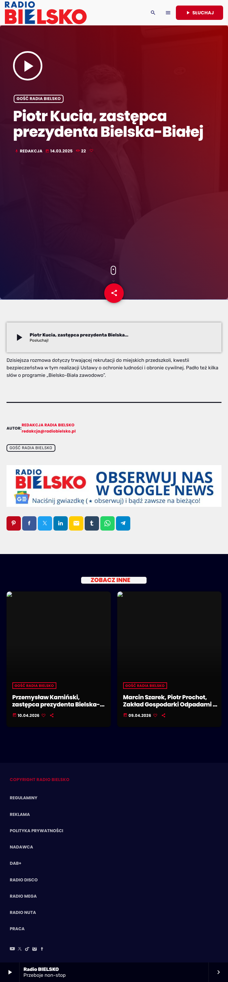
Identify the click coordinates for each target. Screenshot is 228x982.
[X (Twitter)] (19, 949)
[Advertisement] (114, 210)
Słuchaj (199, 12)
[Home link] (46, 12)
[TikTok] (27, 949)
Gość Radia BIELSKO (39, 99)
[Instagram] (34, 949)
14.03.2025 (59, 151)
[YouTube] (12, 949)
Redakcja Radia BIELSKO (48, 425)
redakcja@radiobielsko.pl (49, 431)
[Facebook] (42, 949)
